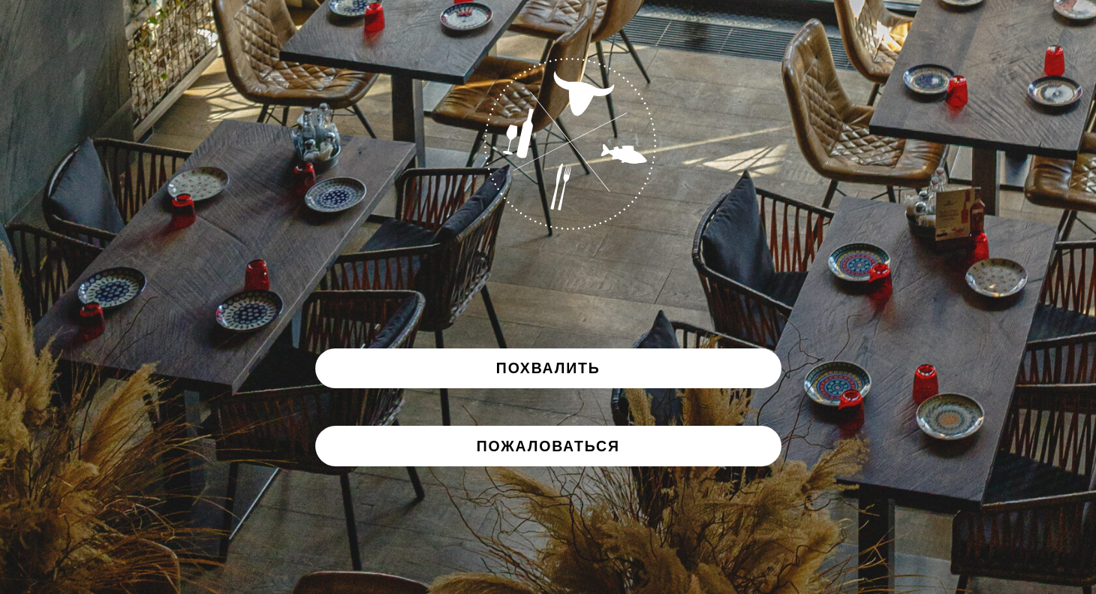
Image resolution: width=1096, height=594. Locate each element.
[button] (548, 446)
